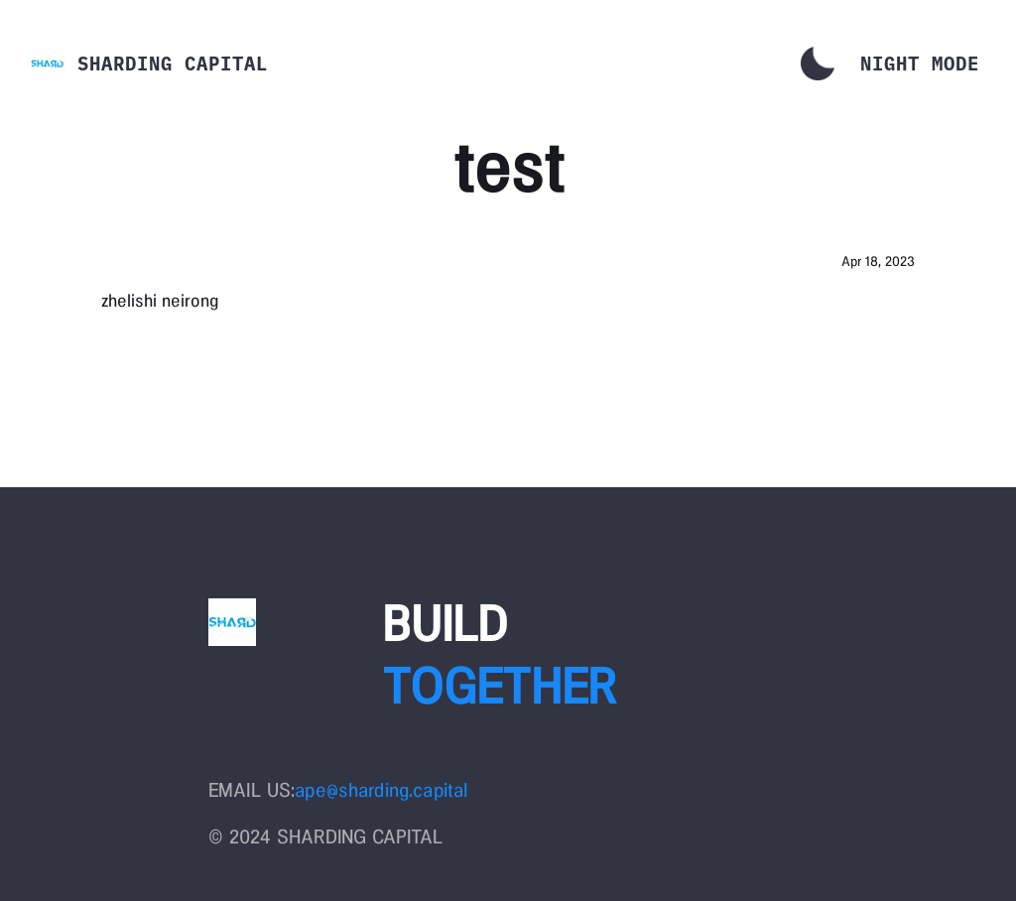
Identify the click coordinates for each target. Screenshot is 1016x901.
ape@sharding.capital (381, 790)
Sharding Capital (172, 63)
